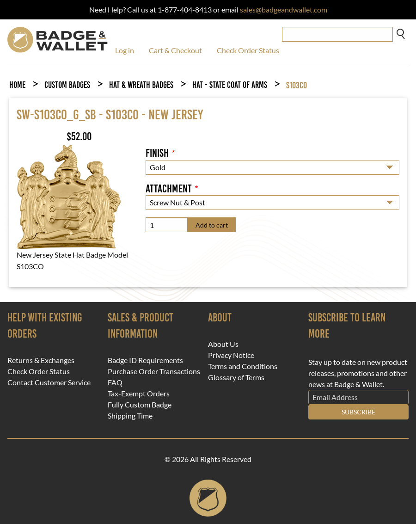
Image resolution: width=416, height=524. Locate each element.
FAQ (115, 382)
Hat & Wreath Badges (141, 85)
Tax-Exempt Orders (139, 393)
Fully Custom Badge (139, 404)
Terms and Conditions (242, 366)
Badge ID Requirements (145, 360)
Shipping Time (130, 415)
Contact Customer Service (49, 382)
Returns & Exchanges (40, 360)
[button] (69, 195)
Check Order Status (248, 50)
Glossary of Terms (236, 377)
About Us (223, 344)
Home (17, 85)
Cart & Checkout (175, 50)
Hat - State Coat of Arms (229, 85)
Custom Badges (67, 85)
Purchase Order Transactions (154, 371)
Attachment (169, 188)
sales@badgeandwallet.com (283, 9)
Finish (157, 153)
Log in (124, 50)
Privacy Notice (231, 355)
